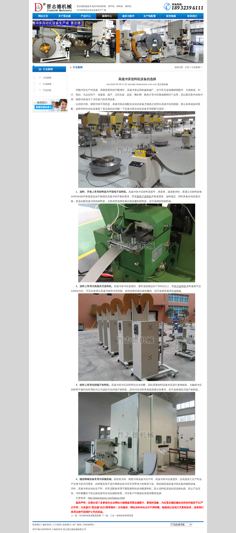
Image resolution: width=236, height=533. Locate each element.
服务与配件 (128, 16)
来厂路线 (77, 524)
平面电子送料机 (142, 196)
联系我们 (192, 16)
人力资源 (57, 524)
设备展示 (67, 524)
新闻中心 (107, 16)
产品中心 (86, 16)
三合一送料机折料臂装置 (121, 515)
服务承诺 (47, 524)
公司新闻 (47, 78)
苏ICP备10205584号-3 (42, 529)
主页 (187, 67)
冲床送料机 (101, 6)
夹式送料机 (180, 286)
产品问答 (47, 90)
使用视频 (171, 16)
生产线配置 (149, 16)
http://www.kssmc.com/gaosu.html (106, 498)
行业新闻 (47, 84)
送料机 (177, 291)
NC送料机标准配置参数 (90, 515)
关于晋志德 (64, 16)
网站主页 (43, 16)
